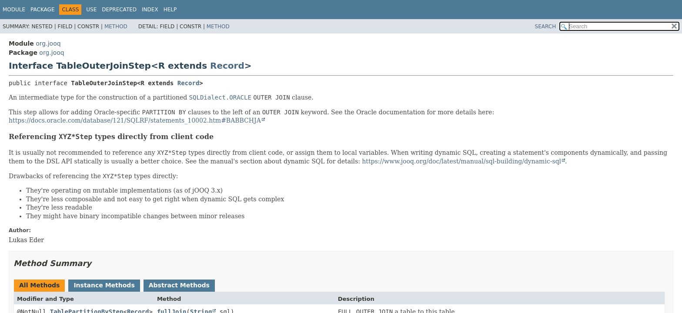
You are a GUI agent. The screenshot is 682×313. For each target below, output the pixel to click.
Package (42, 10)
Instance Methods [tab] (104, 285)
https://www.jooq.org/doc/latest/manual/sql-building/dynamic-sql (461, 161)
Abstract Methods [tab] (179, 285)
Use (91, 10)
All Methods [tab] (39, 285)
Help (170, 10)
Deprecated (119, 10)
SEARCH (545, 26)
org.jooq (48, 43)
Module (14, 10)
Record (227, 65)
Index (150, 10)
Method (115, 26)
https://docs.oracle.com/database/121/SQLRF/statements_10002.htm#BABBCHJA (135, 120)
